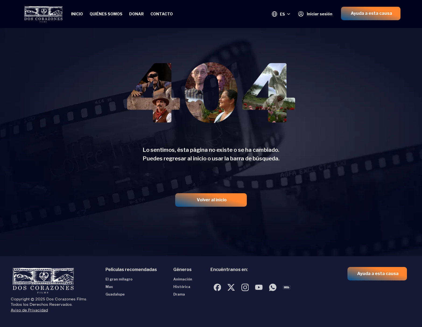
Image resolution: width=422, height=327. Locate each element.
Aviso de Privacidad (29, 310)
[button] (370, 13)
